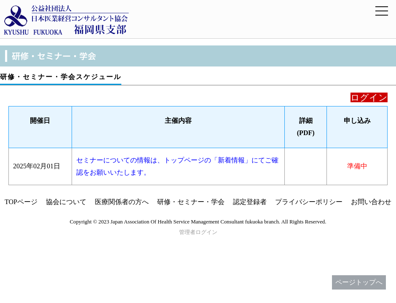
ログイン (369, 97)
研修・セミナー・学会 (191, 201)
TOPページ (21, 201)
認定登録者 (250, 201)
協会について (66, 201)
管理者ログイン (198, 232)
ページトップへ (359, 282)
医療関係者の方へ (122, 201)
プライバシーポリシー (308, 201)
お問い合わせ (371, 201)
